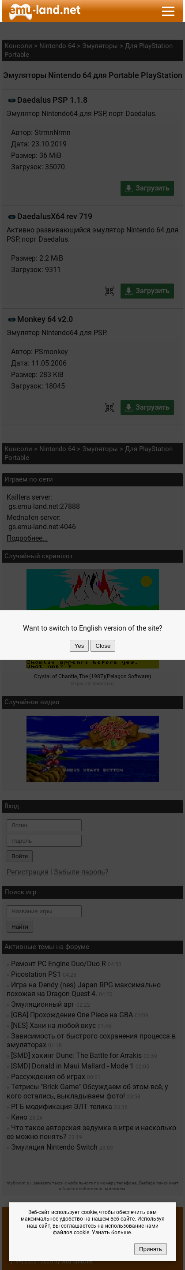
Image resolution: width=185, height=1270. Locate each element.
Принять (150, 1249)
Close (102, 645)
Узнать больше (111, 1232)
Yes (79, 645)
